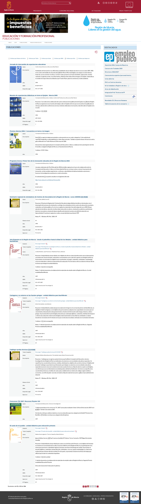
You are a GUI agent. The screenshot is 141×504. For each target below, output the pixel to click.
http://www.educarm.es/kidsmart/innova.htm (47, 180)
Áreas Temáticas (125, 11)
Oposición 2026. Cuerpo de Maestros (116, 65)
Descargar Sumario (40, 243)
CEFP (15, 42)
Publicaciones (23, 42)
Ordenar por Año (69, 58)
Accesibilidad (88, 496)
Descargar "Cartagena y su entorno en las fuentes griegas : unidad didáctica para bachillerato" (59, 300)
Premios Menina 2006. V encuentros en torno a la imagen (29, 131)
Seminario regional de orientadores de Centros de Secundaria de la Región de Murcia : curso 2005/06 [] (49, 197)
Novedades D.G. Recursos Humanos (116, 100)
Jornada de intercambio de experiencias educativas (28, 64)
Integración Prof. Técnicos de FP (115, 92)
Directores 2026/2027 (112, 72)
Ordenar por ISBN (57, 58)
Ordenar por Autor (45, 58)
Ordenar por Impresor (83, 58)
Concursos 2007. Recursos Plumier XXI (25, 401)
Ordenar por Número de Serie (17, 58)
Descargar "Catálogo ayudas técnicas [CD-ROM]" (48, 352)
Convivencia (108, 96)
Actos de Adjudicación (112, 89)
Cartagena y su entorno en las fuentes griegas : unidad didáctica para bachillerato (38, 295)
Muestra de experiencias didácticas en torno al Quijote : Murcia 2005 (33, 95)
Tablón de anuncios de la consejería (117, 104)
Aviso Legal (96, 496)
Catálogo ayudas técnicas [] (22, 350)
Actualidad (96, 11)
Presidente (37, 11)
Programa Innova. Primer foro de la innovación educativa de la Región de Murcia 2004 (40, 161)
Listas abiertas (109, 79)
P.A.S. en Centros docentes (113, 82)
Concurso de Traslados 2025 (113, 68)
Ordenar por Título (32, 58)
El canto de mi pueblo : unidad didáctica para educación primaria (32, 425)
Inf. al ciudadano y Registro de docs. (117, 85)
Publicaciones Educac (36, 42)
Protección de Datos (107, 496)
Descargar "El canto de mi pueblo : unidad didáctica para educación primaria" (55, 431)
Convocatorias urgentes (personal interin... (118, 75)
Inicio (10, 42)
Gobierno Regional (66, 11)
